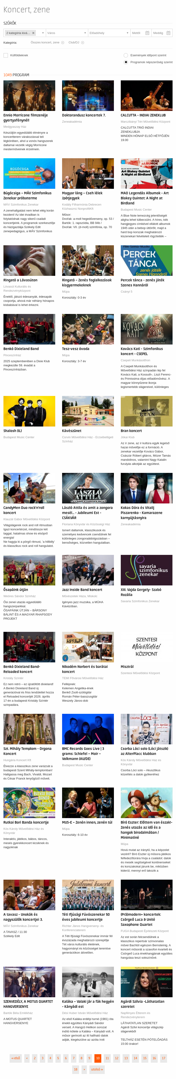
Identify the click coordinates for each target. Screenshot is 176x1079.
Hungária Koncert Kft (17, 760)
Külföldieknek (19, 55)
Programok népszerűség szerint (151, 62)
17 (163, 1058)
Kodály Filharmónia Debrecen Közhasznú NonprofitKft (81, 206)
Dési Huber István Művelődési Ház (85, 1013)
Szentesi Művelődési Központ (140, 673)
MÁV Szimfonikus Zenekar (20, 204)
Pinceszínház (12, 355)
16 (154, 1058)
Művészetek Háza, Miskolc (79, 596)
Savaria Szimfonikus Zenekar (140, 601)
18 (75, 1069)
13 (126, 1058)
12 (116, 1058)
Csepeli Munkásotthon (135, 360)
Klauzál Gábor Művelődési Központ (26, 519)
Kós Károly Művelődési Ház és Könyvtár (141, 762)
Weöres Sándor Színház (19, 596)
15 (144, 1058)
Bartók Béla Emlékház (18, 1013)
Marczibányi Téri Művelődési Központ (145, 121)
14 (135, 1058)
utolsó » (97, 1069)
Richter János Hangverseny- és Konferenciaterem (83, 928)
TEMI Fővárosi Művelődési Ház (83, 678)
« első (15, 1058)
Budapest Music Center (136, 209)
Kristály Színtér (13, 678)
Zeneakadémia (72, 121)
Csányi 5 (126, 291)
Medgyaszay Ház (14, 126)
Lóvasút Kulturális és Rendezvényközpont (17, 288)
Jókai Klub (128, 437)
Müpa (66, 291)
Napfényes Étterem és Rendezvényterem (135, 1015)
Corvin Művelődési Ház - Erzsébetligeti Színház (87, 439)
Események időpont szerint (148, 55)
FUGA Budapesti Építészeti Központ (145, 931)
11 (107, 1058)
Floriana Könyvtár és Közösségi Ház (86, 524)
